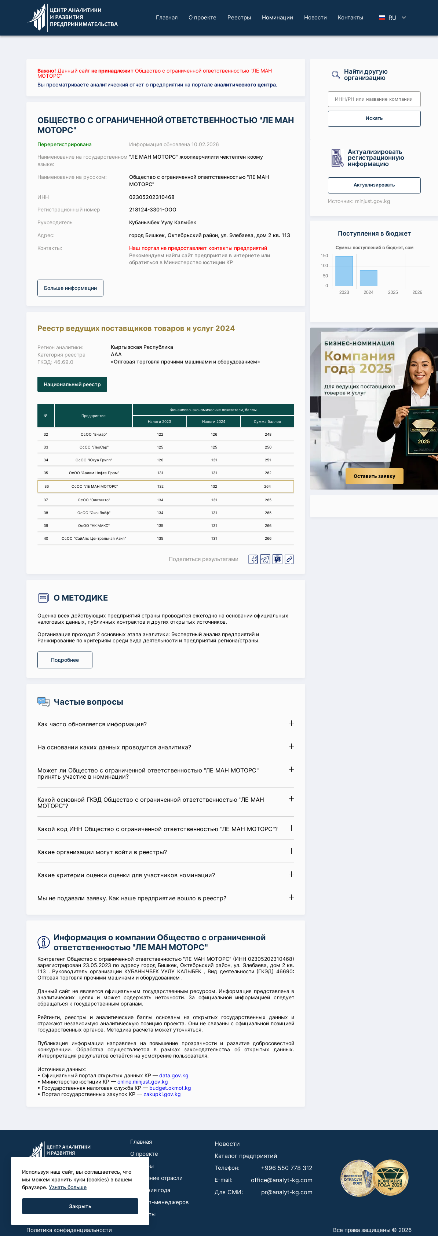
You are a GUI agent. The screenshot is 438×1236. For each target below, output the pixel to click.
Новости (315, 17)
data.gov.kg (174, 1075)
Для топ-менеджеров (159, 1202)
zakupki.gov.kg (162, 1094)
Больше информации (70, 288)
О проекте (202, 17)
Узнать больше (68, 1187)
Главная (167, 17)
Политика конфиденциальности (69, 1229)
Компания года (150, 1190)
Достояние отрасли (156, 1177)
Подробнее (65, 660)
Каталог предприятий (246, 1155)
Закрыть (80, 1206)
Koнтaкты (350, 17)
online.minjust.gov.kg (142, 1081)
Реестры (239, 17)
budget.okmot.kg (170, 1088)
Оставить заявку (374, 476)
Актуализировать (374, 185)
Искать (374, 118)
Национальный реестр (72, 384)
